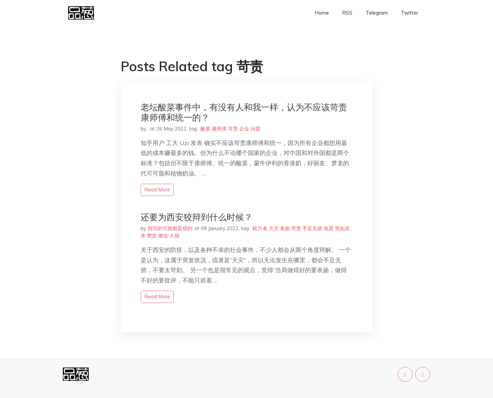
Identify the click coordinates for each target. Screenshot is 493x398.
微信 (163, 235)
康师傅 (219, 128)
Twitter (409, 13)
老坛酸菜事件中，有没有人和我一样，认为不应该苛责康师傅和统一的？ (244, 112)
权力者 (259, 228)
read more (157, 189)
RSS (347, 13)
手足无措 (312, 228)
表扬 (285, 228)
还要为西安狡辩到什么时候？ (196, 217)
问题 (255, 128)
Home (322, 13)
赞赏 (152, 235)
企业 (244, 128)
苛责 (233, 128)
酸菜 (205, 128)
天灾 (274, 228)
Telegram (377, 13)
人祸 (174, 235)
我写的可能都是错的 (170, 228)
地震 (329, 228)
